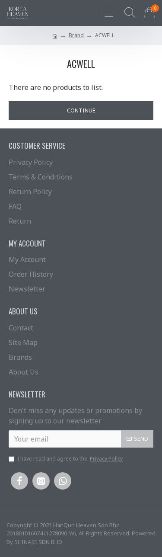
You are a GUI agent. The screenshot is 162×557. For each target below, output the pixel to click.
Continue (81, 110)
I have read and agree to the (66, 459)
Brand (76, 35)
